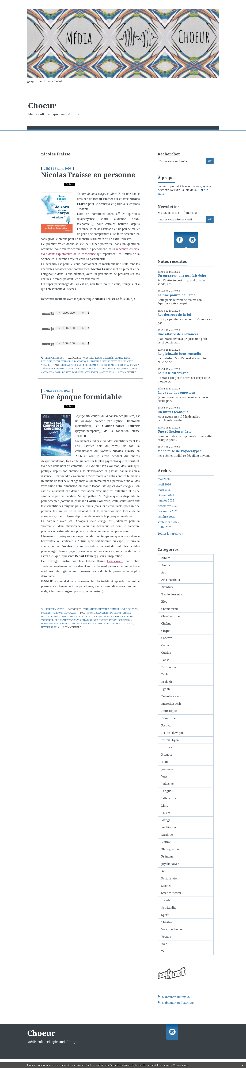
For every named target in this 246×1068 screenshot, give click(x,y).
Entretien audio (63, 361)
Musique (167, 835)
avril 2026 (164, 484)
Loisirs (165, 813)
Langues (167, 791)
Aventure (88, 357)
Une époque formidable (81, 396)
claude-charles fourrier (112, 368)
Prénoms (167, 856)
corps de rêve (63, 372)
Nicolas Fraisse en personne (88, 174)
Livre (103, 361)
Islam (165, 762)
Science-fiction (171, 893)
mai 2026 (164, 479)
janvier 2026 (107, 372)
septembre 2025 (168, 522)
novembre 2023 (50, 627)
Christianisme (170, 616)
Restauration (169, 878)
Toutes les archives (170, 533)
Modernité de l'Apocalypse (179, 451)
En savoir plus (180, 1065)
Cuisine (166, 652)
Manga (166, 820)
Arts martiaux (170, 580)
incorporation (107, 620)
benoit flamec (89, 364)
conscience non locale (83, 623)
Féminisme (168, 718)
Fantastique (81, 361)
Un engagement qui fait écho (182, 275)
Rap (163, 871)
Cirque (165, 631)
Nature (166, 842)
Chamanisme (122, 357)
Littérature (168, 798)
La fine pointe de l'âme (177, 295)
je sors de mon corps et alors (116, 364)
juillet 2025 (165, 527)
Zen (163, 951)
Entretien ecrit (171, 704)
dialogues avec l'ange (85, 372)
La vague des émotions (176, 392)
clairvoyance (68, 620)
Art (163, 572)
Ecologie (46, 361)
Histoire (103, 609)
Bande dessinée (104, 357)
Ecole (164, 674)
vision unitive (106, 623)
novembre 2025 (168, 511)
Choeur (42, 105)
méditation (168, 827)
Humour (94, 361)
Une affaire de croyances (178, 334)
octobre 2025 (166, 517)
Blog (164, 601)
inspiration (124, 620)
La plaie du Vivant (173, 373)
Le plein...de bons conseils (179, 353)
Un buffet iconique (173, 412)
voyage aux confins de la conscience (109, 612)
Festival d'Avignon (173, 733)
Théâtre (166, 922)
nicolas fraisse (69, 364)
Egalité (166, 689)
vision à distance (87, 620)
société (112, 361)
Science (132, 609)
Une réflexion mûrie (175, 431)
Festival (166, 725)
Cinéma (166, 623)
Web (164, 944)
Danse (165, 660)
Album (165, 558)
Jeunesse (167, 769)
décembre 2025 (168, 506)
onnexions (116, 561)
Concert (166, 638)
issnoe (69, 368)
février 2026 (166, 495)
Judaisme (167, 784)
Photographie (170, 849)
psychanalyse (170, 864)
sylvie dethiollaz (85, 368)
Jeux (164, 776)
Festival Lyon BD (172, 740)
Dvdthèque (168, 667)
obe (57, 620)
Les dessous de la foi (174, 314)
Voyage (45, 364)
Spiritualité (125, 361)
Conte (165, 645)
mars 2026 (164, 490)
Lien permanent (52, 357)
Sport (165, 915)
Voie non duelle (171, 929)
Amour (166, 565)
